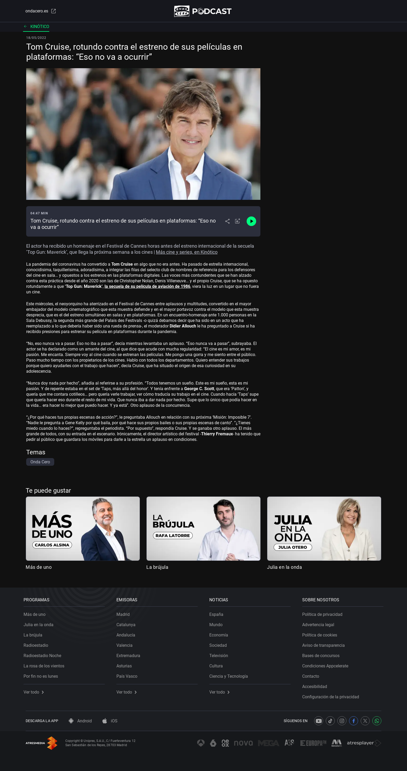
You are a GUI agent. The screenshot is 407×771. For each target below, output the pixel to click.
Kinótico (36, 27)
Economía (220, 633)
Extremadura (130, 653)
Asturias (126, 664)
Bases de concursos (323, 653)
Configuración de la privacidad (332, 695)
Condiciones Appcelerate (327, 664)
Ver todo (36, 690)
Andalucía (128, 633)
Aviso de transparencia (325, 643)
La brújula (157, 568)
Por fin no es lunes (43, 674)
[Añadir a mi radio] (237, 222)
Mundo (218, 622)
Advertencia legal (320, 622)
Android (80, 720)
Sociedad (220, 643)
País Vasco (129, 674)
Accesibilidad (316, 684)
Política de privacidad (324, 612)
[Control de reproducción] (251, 222)
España (218, 612)
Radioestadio (38, 643)
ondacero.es (38, 11)
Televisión (220, 653)
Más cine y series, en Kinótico (187, 253)
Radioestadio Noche (44, 653)
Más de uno (39, 568)
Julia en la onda (284, 568)
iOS (109, 720)
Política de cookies (321, 633)
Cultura (218, 664)
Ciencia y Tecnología (230, 674)
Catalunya (128, 622)
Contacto (312, 674)
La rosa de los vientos (46, 664)
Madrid (125, 612)
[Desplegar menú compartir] (227, 222)
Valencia (127, 643)
